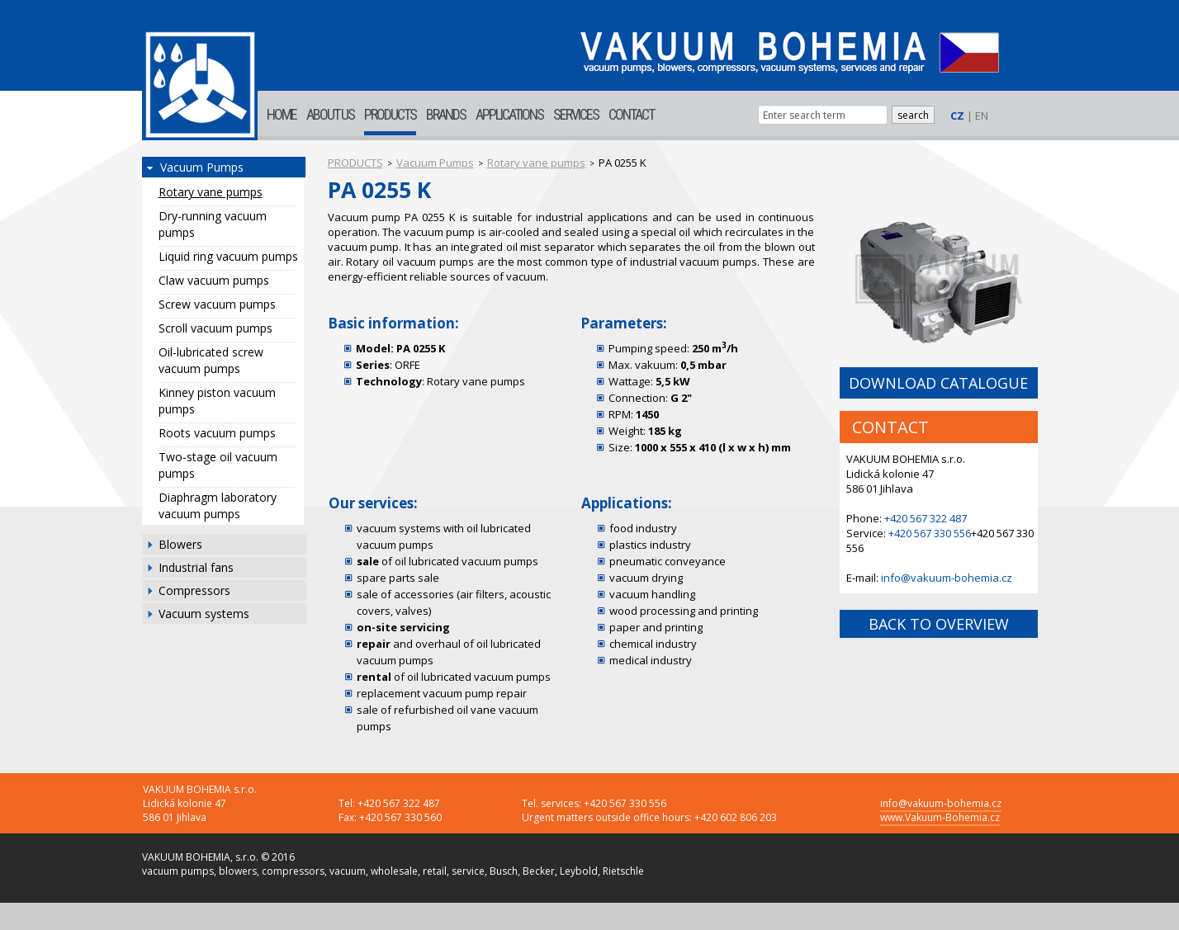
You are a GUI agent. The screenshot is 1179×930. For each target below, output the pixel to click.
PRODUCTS (390, 114)
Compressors (194, 590)
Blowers (180, 544)
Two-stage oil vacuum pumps (218, 465)
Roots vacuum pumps (217, 433)
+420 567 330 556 (929, 533)
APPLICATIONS (509, 114)
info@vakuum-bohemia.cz (946, 577)
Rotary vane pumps (211, 192)
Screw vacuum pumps (217, 304)
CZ (957, 115)
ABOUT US (330, 114)
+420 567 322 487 (925, 518)
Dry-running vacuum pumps (213, 224)
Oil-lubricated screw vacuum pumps (211, 360)
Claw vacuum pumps (214, 280)
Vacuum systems (204, 613)
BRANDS (446, 114)
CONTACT (631, 114)
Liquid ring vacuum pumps (228, 256)
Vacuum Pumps (202, 167)
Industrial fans (196, 567)
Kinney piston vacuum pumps (217, 401)
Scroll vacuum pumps (215, 328)
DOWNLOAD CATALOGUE (938, 383)
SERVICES (576, 114)
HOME (281, 114)
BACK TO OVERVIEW (939, 624)
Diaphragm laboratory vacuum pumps (218, 505)
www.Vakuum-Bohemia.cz (940, 817)
